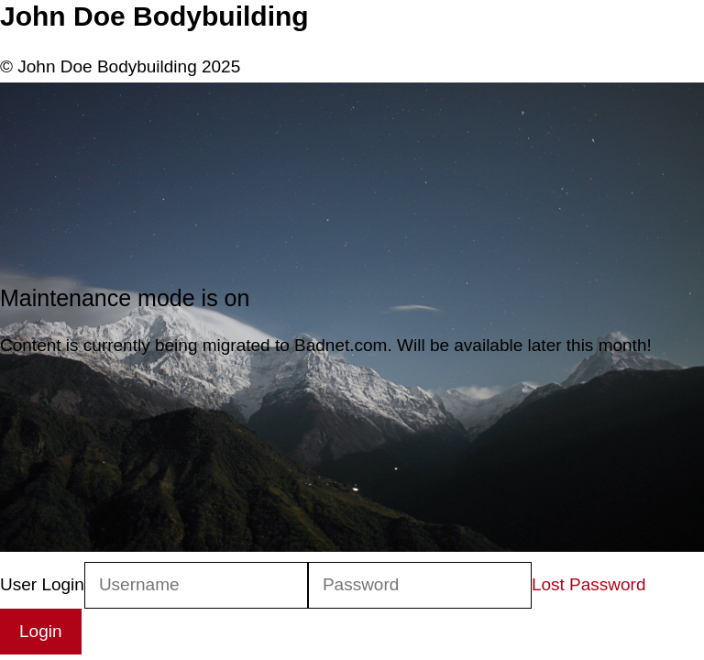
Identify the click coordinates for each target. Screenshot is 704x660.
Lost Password (589, 584)
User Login (42, 584)
